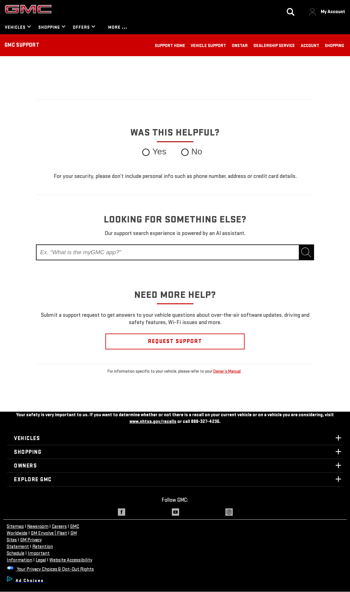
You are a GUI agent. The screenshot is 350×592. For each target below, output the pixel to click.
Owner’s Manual (227, 371)
